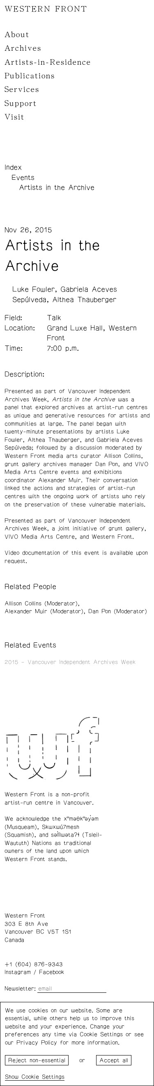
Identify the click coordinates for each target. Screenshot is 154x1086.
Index (13, 167)
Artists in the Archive (56, 187)
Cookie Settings (42, 1077)
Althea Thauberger (84, 299)
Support (21, 103)
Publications (30, 76)
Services (22, 89)
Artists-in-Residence (48, 62)
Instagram (18, 972)
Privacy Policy (36, 1043)
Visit (15, 117)
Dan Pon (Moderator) (117, 611)
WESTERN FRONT (46, 9)
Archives (23, 48)
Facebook (51, 972)
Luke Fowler (33, 289)
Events (22, 177)
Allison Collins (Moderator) (41, 603)
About (17, 35)
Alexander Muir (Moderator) (44, 611)
